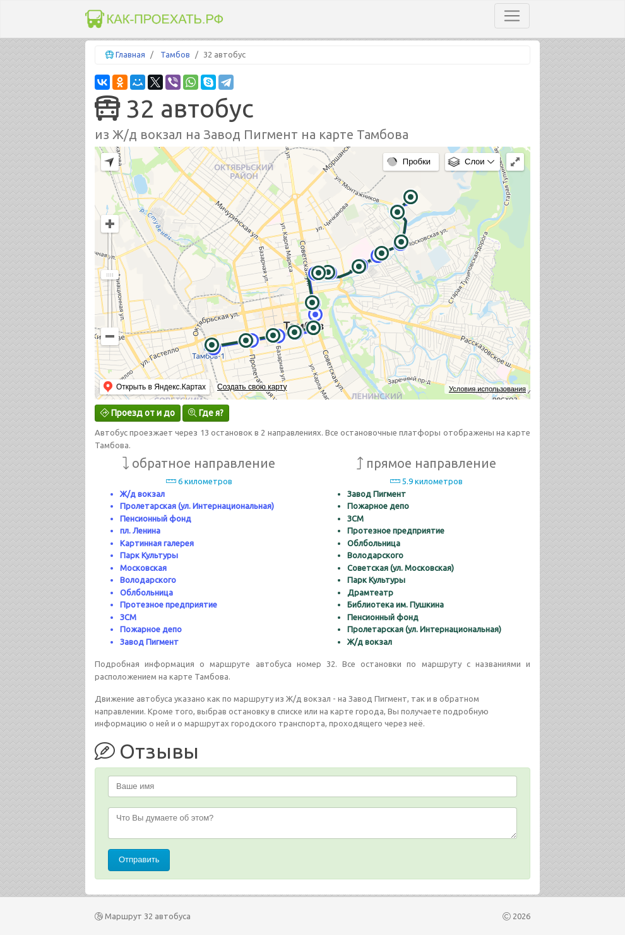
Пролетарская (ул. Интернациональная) (197, 505)
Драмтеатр (370, 592)
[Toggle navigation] (512, 15)
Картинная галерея (157, 543)
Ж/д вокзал (142, 493)
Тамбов (175, 54)
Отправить (139, 859)
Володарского (148, 579)
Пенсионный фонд (155, 518)
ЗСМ (128, 617)
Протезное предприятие (168, 604)
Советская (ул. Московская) (400, 567)
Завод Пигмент (149, 641)
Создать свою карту (252, 386)
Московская (143, 567)
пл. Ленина (140, 530)
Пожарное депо (151, 629)
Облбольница (146, 592)
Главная (130, 54)
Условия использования (487, 389)
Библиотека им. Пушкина (395, 604)
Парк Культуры (149, 555)
